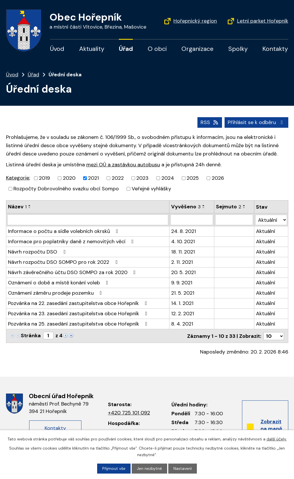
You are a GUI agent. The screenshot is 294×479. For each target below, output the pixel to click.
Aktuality (91, 49)
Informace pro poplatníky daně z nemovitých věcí (72, 241)
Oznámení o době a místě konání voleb (59, 282)
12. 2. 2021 (182, 313)
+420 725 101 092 (129, 412)
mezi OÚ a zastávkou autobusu (123, 164)
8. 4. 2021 (182, 323)
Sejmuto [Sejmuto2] (228, 206)
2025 (193, 178)
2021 (93, 178)
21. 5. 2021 (182, 293)
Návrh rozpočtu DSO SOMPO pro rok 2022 (64, 262)
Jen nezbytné (149, 468)
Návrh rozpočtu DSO (38, 251)
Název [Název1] (17, 206)
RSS (210, 122)
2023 (142, 178)
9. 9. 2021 (181, 282)
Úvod (57, 49)
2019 (44, 178)
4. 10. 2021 (183, 241)
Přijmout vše (113, 468)
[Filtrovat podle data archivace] (234, 219)
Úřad (126, 49)
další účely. (277, 439)
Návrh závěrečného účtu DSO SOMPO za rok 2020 (73, 272)
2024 (167, 178)
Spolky (238, 49)
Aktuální (265, 231)
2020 (69, 178)
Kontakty (275, 49)
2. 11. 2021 (182, 262)
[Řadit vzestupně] (30, 205)
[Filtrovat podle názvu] (87, 219)
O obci (157, 49)
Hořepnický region (195, 20)
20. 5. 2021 (183, 272)
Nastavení (182, 468)
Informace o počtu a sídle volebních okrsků (64, 231)
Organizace (197, 49)
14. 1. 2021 (182, 303)
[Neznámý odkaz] (65, 335)
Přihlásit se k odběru (256, 122)
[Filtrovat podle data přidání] (191, 219)
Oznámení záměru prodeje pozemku (56, 293)
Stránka (31, 335)
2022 (118, 178)
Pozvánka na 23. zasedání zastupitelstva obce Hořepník (79, 313)
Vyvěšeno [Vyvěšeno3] (186, 206)
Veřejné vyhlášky (151, 188)
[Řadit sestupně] (30, 208)
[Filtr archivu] (271, 219)
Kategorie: (18, 177)
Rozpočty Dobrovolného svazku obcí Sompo (66, 188)
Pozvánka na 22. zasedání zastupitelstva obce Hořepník (78, 303)
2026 (218, 178)
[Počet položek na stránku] (273, 336)
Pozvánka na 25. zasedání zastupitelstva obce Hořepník (79, 323)
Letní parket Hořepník (262, 20)
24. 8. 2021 (183, 231)
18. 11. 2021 (183, 251)
